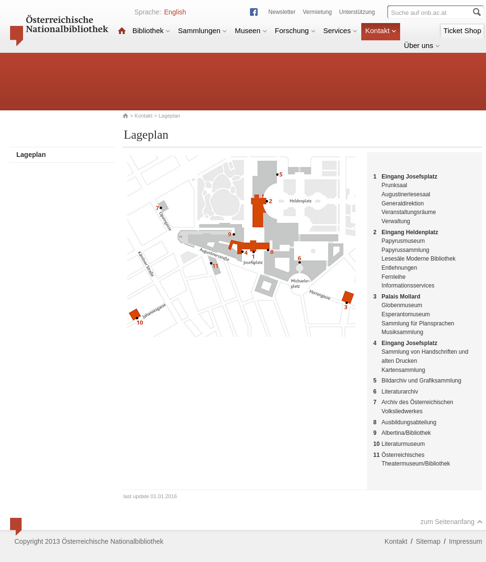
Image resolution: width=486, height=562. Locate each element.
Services (340, 30)
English (175, 12)
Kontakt (380, 30)
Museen (251, 30)
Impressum (465, 541)
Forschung (295, 30)
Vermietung (317, 12)
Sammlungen (202, 30)
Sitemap (428, 541)
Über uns (422, 45)
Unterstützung (357, 12)
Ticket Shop (462, 30)
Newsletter (282, 12)
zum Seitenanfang (451, 522)
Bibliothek (151, 30)
